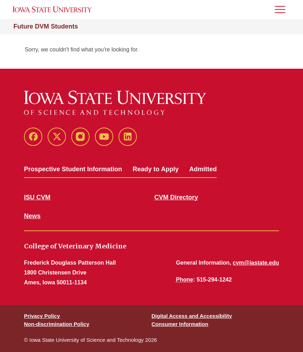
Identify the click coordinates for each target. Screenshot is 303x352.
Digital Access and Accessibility (192, 316)
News (32, 216)
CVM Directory (176, 197)
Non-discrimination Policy (56, 324)
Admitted (203, 169)
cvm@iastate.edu (256, 263)
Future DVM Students (45, 26)
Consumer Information (180, 324)
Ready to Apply (155, 169)
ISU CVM (37, 197)
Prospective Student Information (73, 169)
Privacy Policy (42, 316)
